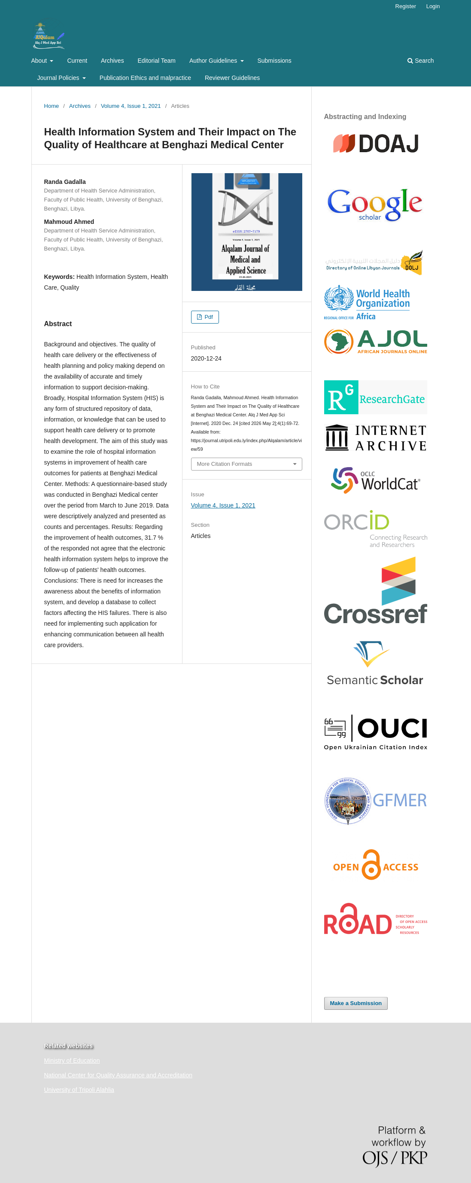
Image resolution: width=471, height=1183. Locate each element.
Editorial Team (157, 60)
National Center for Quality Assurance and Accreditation (118, 1075)
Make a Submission (356, 1003)
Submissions (274, 60)
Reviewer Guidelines (232, 77)
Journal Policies (59, 77)
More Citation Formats (224, 464)
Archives (112, 60)
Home (51, 106)
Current (77, 60)
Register (405, 6)
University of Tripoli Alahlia (79, 1089)
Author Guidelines (214, 60)
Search (420, 60)
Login (433, 6)
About (40, 60)
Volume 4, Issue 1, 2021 (131, 106)
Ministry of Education (72, 1060)
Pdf (208, 317)
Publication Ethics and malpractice (145, 77)
